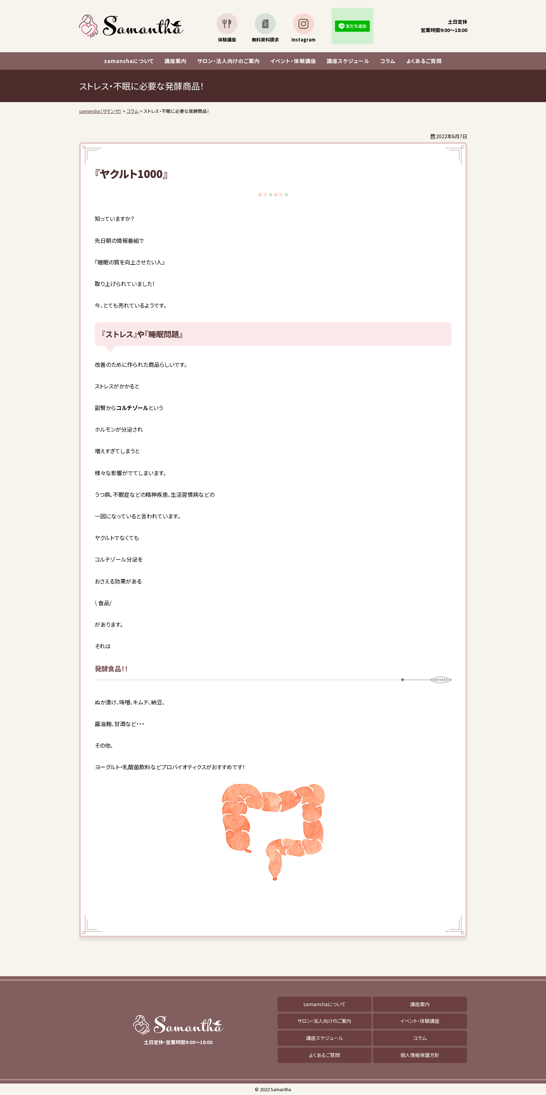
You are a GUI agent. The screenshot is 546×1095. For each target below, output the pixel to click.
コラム (388, 60)
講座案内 (175, 60)
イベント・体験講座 (293, 60)
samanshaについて (129, 60)
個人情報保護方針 (419, 1054)
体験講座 (227, 39)
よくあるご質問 (424, 60)
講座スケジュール (348, 60)
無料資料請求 (265, 39)
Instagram (303, 39)
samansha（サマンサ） (131, 26)
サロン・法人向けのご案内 (228, 60)
